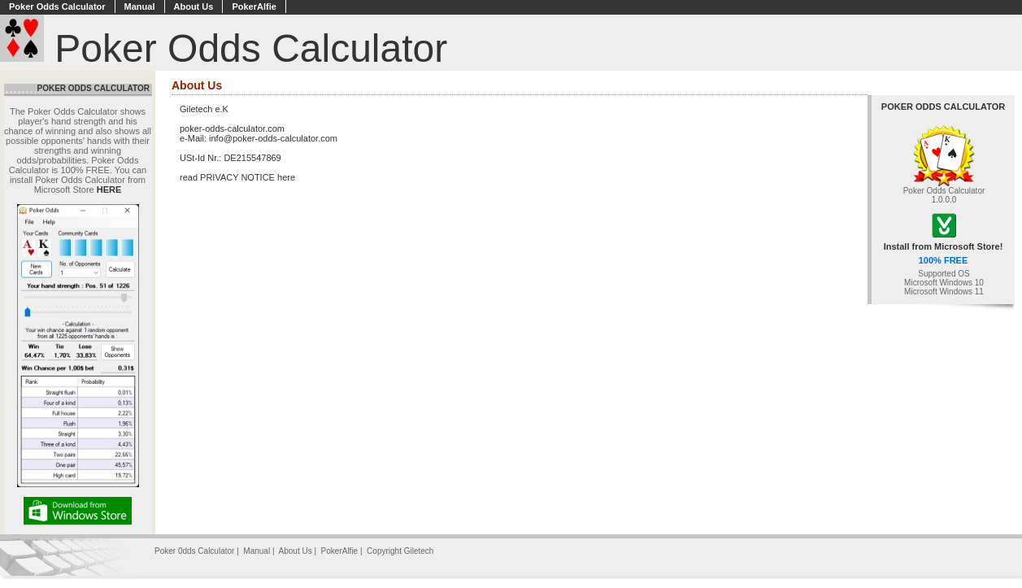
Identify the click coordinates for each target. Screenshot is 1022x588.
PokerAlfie (254, 6)
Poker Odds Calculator (57, 6)
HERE (109, 189)
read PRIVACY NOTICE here (237, 177)
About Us (194, 6)
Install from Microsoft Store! (943, 246)
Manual (139, 6)
